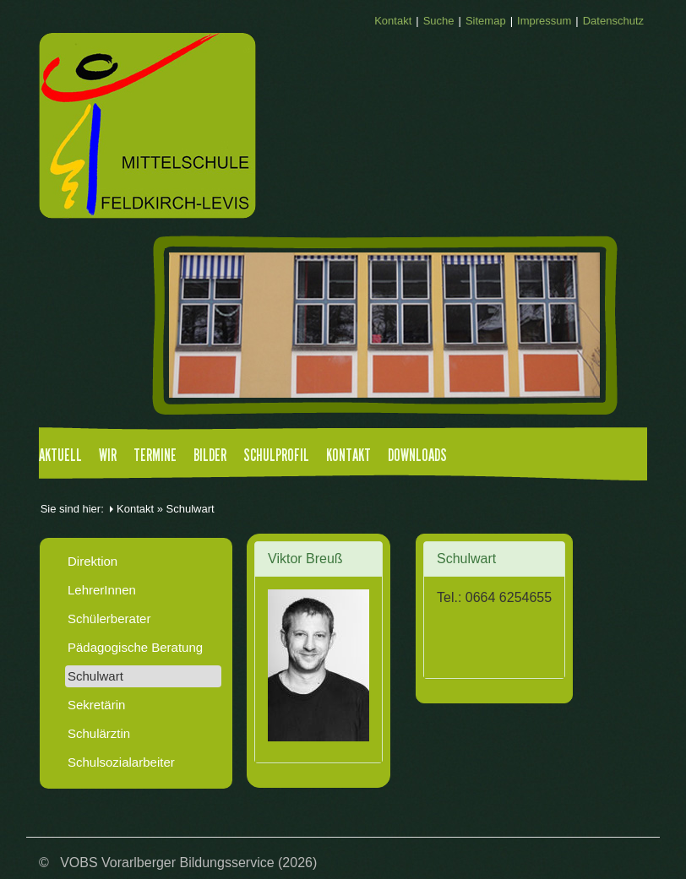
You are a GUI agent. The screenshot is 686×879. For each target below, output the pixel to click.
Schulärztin (99, 733)
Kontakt (392, 20)
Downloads (417, 456)
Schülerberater (109, 618)
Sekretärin (96, 704)
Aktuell (60, 456)
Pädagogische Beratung (135, 647)
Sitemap (486, 20)
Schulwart (95, 676)
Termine (155, 456)
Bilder (209, 456)
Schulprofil (276, 456)
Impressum (544, 20)
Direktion (92, 561)
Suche (439, 20)
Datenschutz (613, 20)
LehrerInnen (102, 590)
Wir (108, 456)
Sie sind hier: (72, 508)
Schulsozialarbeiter (121, 762)
